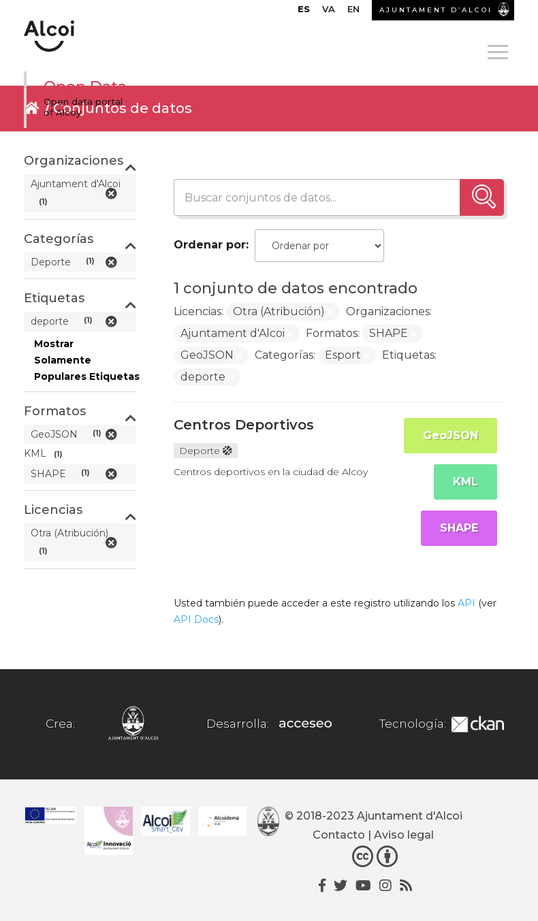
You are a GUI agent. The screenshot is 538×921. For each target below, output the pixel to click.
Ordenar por (210, 244)
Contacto (339, 834)
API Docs (196, 619)
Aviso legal (404, 834)
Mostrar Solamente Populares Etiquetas (87, 360)
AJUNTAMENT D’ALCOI (435, 9)
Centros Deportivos (244, 425)
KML (465, 481)
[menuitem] (304, 12)
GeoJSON (450, 435)
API (466, 603)
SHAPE (459, 527)
